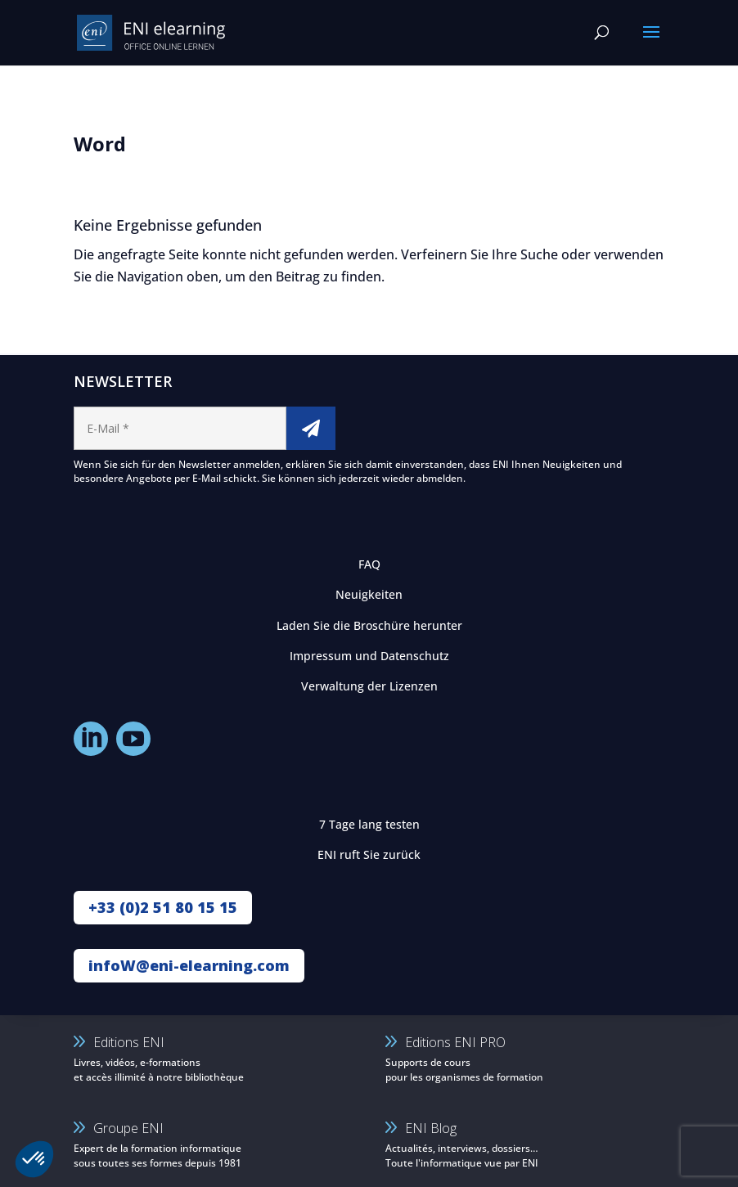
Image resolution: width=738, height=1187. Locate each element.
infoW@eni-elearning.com (189, 965)
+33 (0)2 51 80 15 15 (162, 907)
